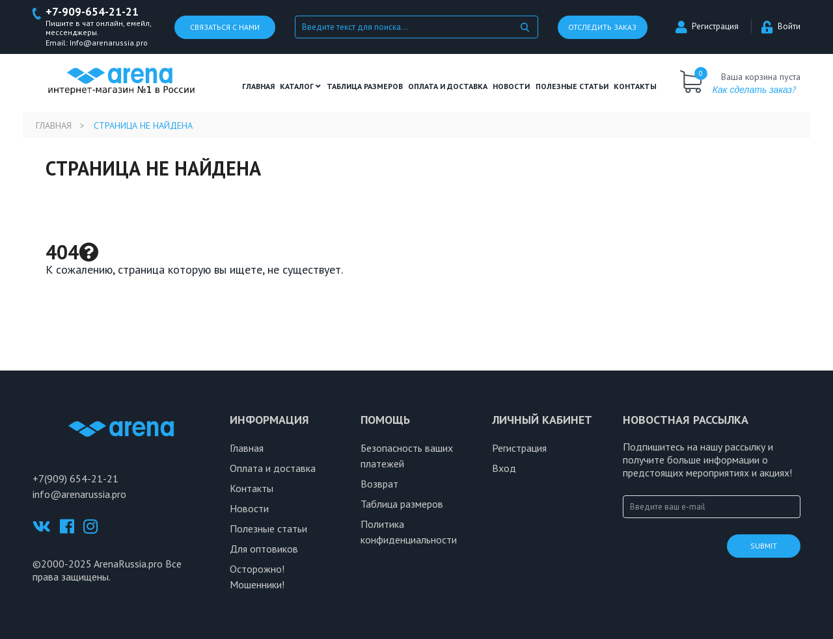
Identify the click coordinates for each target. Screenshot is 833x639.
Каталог (300, 86)
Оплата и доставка (447, 86)
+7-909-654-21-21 (92, 12)
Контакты (635, 86)
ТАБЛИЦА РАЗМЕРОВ (365, 86)
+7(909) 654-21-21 (75, 478)
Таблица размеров (402, 503)
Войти (780, 26)
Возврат (379, 483)
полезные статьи (572, 86)
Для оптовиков (264, 548)
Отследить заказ (602, 27)
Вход (504, 468)
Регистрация (707, 26)
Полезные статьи (268, 528)
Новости (511, 86)
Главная (258, 86)
